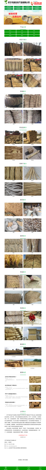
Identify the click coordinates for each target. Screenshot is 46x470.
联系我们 (37, 8)
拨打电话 (17, 468)
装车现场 (18, 8)
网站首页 (9, 6)
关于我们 (18, 6)
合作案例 (27, 8)
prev (5, 17)
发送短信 (28, 468)
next (41, 17)
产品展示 (27, 6)
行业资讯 (9, 8)
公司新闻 (37, 6)
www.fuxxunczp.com (12, 446)
